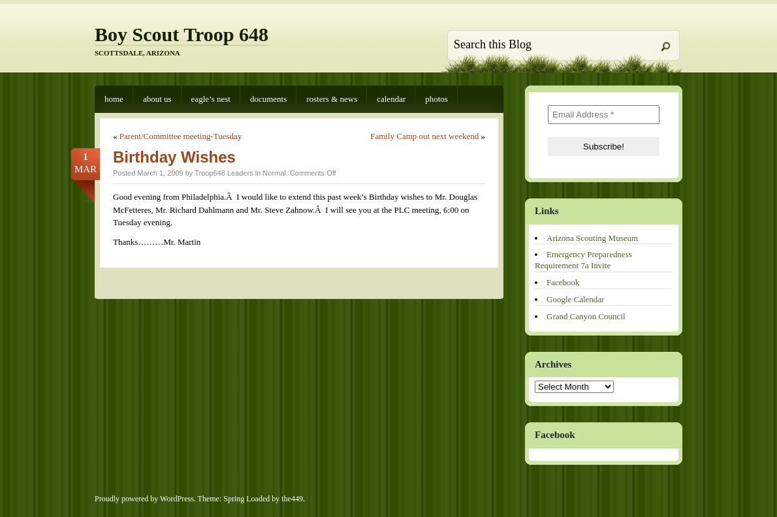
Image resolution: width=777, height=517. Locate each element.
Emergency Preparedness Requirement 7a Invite (583, 259)
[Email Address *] (603, 114)
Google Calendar (575, 299)
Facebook (563, 282)
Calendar (391, 99)
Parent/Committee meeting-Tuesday (180, 136)
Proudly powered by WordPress (144, 498)
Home (113, 99)
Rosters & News (331, 99)
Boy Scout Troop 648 (181, 34)
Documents (268, 99)
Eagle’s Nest (210, 99)
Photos (436, 99)
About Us (157, 99)
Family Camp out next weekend (424, 136)
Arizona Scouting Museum (592, 238)
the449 (292, 498)
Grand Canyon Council (586, 316)
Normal (273, 173)
